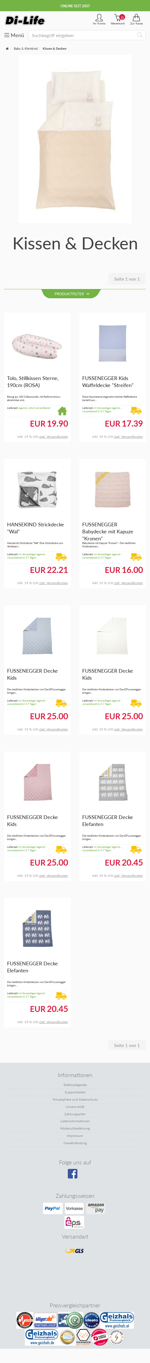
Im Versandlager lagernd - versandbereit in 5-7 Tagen (101, 409)
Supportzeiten (75, 1092)
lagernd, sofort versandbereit (34, 407)
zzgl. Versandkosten (53, 436)
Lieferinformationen (75, 1121)
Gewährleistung (75, 1143)
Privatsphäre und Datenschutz (75, 1099)
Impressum (75, 1136)
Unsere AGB (75, 1107)
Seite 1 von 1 (127, 278)
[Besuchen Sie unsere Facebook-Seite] (74, 1175)
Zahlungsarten (75, 1114)
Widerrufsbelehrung (75, 1128)
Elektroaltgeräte (75, 1085)
